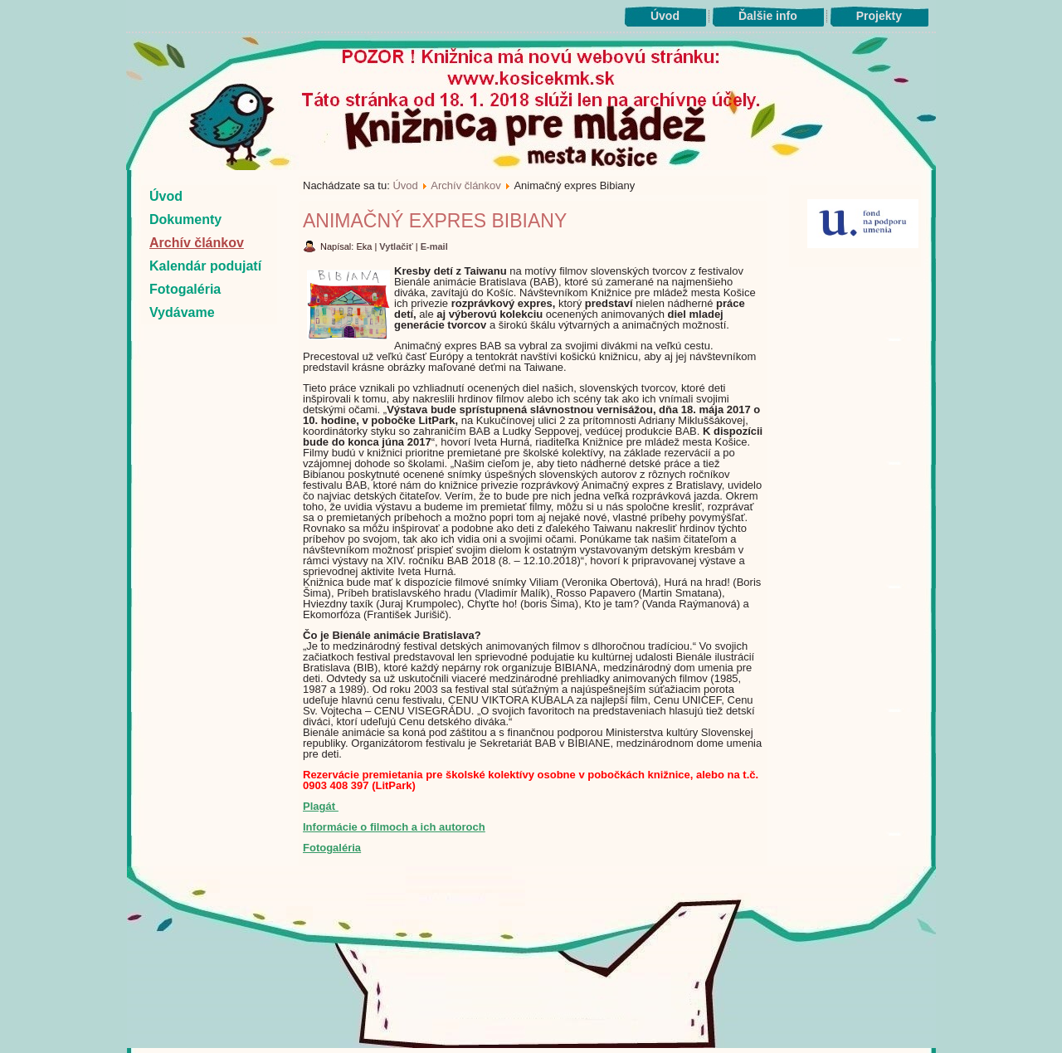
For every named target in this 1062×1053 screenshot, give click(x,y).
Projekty (879, 15)
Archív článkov (196, 243)
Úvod (665, 15)
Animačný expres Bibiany (435, 221)
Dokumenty (185, 219)
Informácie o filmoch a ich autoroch (394, 827)
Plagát (321, 806)
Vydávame (182, 312)
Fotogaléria (185, 289)
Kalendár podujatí (205, 266)
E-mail (434, 246)
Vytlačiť (397, 246)
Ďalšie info (767, 15)
